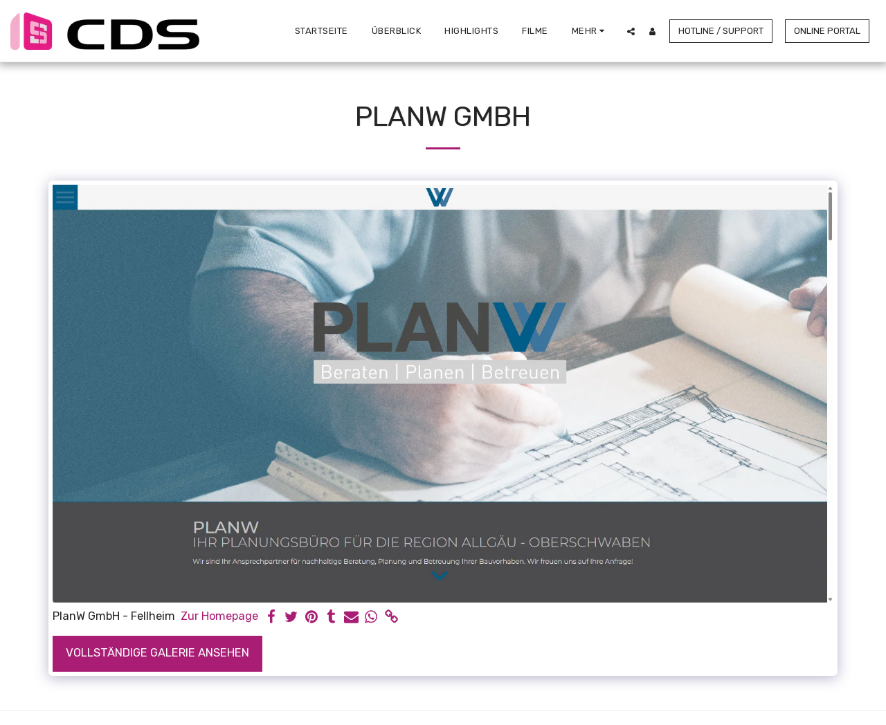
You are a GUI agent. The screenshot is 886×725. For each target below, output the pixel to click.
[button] (631, 31)
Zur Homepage (219, 616)
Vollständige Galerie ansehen (157, 652)
